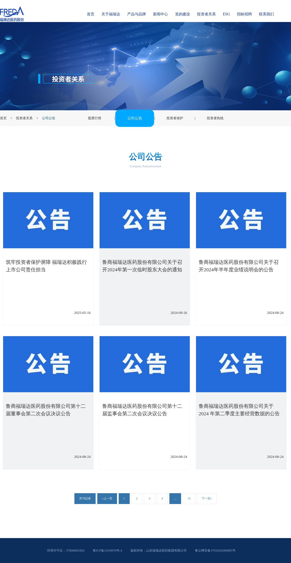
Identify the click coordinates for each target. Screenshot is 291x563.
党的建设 (182, 14)
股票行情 (94, 118)
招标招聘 (244, 14)
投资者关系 (206, 14)
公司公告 (48, 118)
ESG (226, 14)
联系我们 (266, 14)
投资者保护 (174, 118)
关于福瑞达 (110, 14)
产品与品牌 (136, 14)
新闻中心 (160, 14)
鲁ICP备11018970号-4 (107, 550)
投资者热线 (215, 118)
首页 (90, 14)
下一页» (207, 498)
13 (188, 498)
